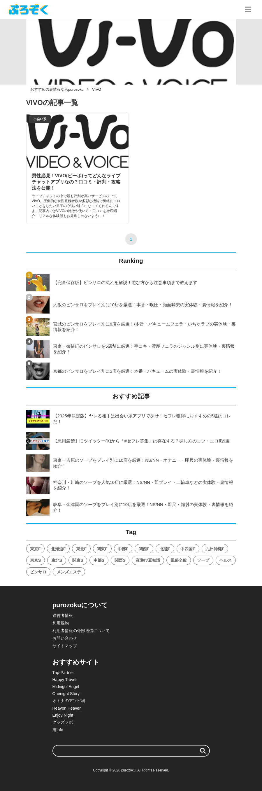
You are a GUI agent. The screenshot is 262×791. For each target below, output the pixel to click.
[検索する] (203, 751)
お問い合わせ (64, 638)
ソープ (203, 560)
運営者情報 (62, 615)
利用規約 (60, 623)
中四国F (187, 549)
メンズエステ (69, 572)
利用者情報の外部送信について (81, 630)
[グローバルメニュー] (248, 9)
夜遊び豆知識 (148, 560)
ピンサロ (38, 572)
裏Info (57, 729)
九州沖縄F (214, 549)
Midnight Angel (65, 686)
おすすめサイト (75, 662)
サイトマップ (64, 645)
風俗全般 (178, 560)
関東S (77, 560)
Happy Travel (64, 679)
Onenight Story (66, 693)
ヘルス (225, 560)
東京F (35, 549)
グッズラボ (62, 722)
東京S (35, 560)
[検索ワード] (131, 751)
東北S (56, 560)
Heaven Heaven (67, 708)
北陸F (165, 549)
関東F (102, 549)
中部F (123, 549)
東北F (81, 549)
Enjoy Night (62, 715)
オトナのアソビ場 (68, 700)
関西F (144, 549)
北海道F (58, 549)
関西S (120, 560)
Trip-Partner (63, 672)
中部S (99, 560)
